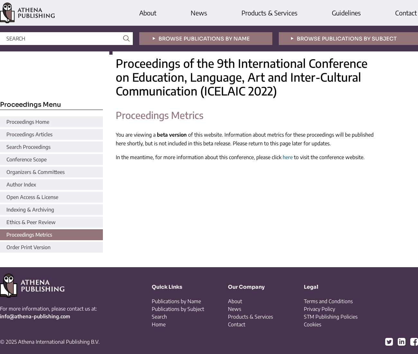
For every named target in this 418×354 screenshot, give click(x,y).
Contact (406, 13)
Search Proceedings (28, 147)
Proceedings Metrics (29, 234)
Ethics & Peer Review (31, 222)
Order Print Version (28, 247)
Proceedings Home (27, 122)
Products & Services (269, 13)
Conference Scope (26, 159)
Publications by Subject (178, 309)
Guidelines (346, 13)
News (199, 13)
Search (159, 316)
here (288, 157)
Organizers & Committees (35, 172)
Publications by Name (176, 301)
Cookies (312, 324)
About (147, 13)
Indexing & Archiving (30, 209)
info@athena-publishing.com (35, 316)
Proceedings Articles (29, 134)
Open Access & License (32, 197)
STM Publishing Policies (331, 316)
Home (159, 324)
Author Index (21, 184)
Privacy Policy (319, 309)
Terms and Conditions (328, 301)
